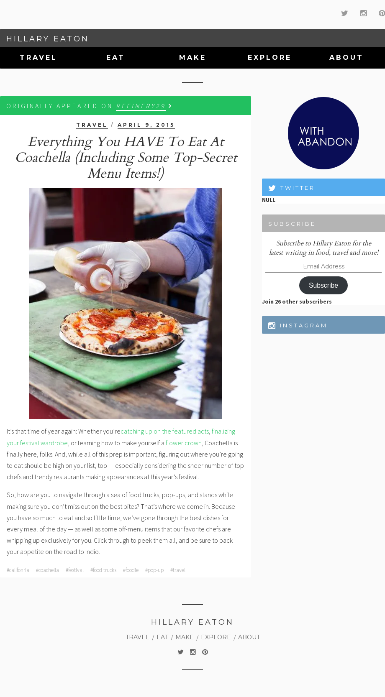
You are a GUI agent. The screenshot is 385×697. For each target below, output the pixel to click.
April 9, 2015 (146, 125)
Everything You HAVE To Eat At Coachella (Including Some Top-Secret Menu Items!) (126, 158)
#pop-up (154, 570)
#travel (177, 570)
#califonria (18, 570)
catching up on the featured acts (165, 431)
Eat (115, 57)
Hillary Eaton (47, 38)
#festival (75, 570)
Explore (270, 57)
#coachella (47, 570)
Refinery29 (141, 106)
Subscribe (323, 285)
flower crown (184, 443)
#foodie (131, 570)
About (346, 57)
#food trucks (103, 570)
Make (192, 57)
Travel (38, 57)
